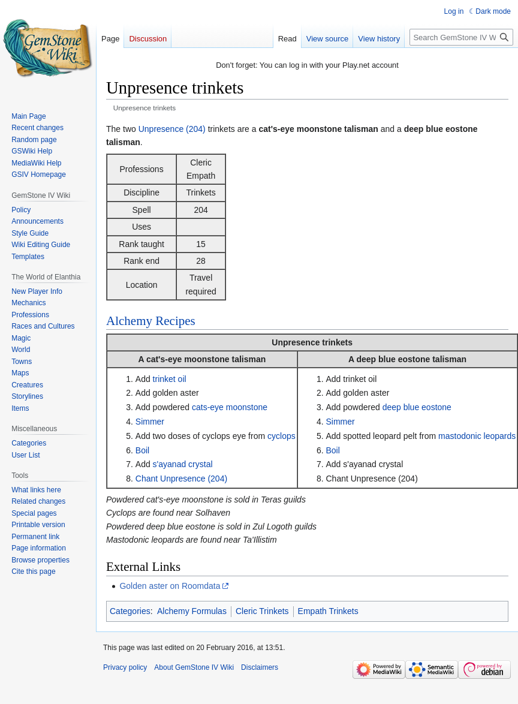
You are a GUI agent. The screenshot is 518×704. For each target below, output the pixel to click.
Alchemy (129, 321)
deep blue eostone (417, 407)
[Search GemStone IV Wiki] (461, 37)
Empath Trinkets (328, 611)
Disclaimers (259, 667)
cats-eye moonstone (229, 407)
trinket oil (169, 379)
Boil (142, 450)
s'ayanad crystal (183, 464)
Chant (146, 478)
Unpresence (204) (172, 129)
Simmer (149, 421)
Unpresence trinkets (312, 342)
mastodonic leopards (477, 436)
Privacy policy (125, 667)
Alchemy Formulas (192, 611)
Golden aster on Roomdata (169, 586)
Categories (130, 611)
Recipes (175, 321)
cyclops (281, 436)
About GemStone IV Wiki (194, 667)
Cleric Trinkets (262, 611)
